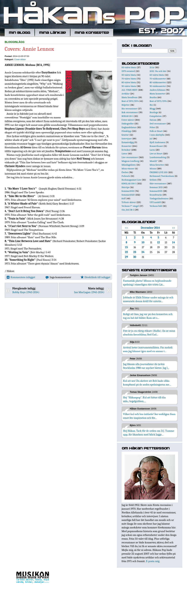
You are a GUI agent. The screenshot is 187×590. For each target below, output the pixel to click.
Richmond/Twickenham (162, 176)
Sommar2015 (156, 191)
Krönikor (126, 149)
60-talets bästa (157, 74)
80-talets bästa (129, 82)
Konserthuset (156, 146)
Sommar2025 (128, 194)
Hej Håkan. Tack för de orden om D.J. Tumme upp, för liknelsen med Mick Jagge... (148, 432)
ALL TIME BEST (129, 89)
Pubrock (126, 176)
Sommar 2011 (156, 187)
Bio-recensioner (129, 108)
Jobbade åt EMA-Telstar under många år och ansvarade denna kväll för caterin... (148, 299)
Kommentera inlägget (21, 277)
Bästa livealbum (129, 97)
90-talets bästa (129, 86)
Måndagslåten (129, 164)
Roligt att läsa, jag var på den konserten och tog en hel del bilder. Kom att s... (147, 316)
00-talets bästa (129, 67)
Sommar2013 (128, 191)
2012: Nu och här (158, 71)
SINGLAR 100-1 (129, 183)
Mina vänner (128, 168)
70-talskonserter (158, 78)
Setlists (153, 179)
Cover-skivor (20, 59)
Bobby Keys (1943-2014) (25, 292)
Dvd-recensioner (158, 123)
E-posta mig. (153, 561)
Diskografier (128, 123)
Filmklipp (126, 131)
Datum (153, 119)
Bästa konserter (157, 93)
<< (126, 227)
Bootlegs (154, 112)
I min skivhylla (157, 134)
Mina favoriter (157, 164)
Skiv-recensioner (158, 183)
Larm (152, 149)
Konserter (126, 146)
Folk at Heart (156, 131)
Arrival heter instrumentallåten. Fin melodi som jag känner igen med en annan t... (147, 349)
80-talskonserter (158, 82)
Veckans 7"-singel (130, 206)
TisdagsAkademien (159, 198)
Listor (124, 153)
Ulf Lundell (155, 202)
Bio (151, 104)
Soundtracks (156, 194)
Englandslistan (129, 127)
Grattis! (125, 134)
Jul (151, 138)
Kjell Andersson (157, 142)
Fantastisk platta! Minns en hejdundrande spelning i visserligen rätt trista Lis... (147, 282)
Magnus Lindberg (130, 161)
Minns (153, 168)
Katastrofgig (128, 142)
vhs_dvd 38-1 (128, 209)
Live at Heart (156, 153)
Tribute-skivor (129, 202)
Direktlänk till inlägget (95, 277)
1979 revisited (128, 71)
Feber (152, 127)
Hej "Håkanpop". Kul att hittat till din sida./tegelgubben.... (144, 399)
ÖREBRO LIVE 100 (158, 172)
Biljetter (126, 104)
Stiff (124, 198)
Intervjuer (127, 138)
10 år (152, 67)
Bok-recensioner (130, 112)
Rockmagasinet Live (131, 179)
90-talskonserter (158, 86)
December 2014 (150, 227)
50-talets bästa (129, 74)
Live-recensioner (130, 157)
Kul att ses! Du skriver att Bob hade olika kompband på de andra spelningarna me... (147, 382)
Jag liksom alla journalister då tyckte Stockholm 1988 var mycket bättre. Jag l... (146, 366)
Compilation (156, 116)
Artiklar (125, 93)
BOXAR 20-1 (127, 116)
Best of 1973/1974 (130, 101)
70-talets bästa (129, 78)
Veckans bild (156, 206)
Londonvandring (158, 157)
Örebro (125, 172)
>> (173, 227)
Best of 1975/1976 (158, 101)
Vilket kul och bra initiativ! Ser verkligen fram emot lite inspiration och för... (149, 416)
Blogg (152, 108)
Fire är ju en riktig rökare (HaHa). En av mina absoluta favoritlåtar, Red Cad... (149, 332)
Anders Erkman (157, 89)
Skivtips (125, 187)
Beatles (153, 97)
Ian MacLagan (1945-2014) (89, 292)
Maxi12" (154, 161)
